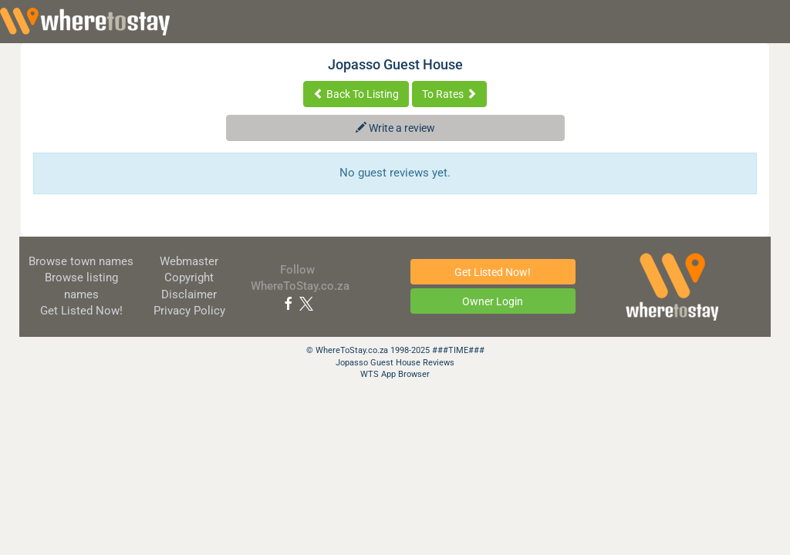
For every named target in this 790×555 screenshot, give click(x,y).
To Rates (449, 94)
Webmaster (189, 261)
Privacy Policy (189, 311)
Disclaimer (189, 294)
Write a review (395, 128)
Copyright (189, 277)
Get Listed (81, 311)
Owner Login (492, 301)
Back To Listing (356, 94)
